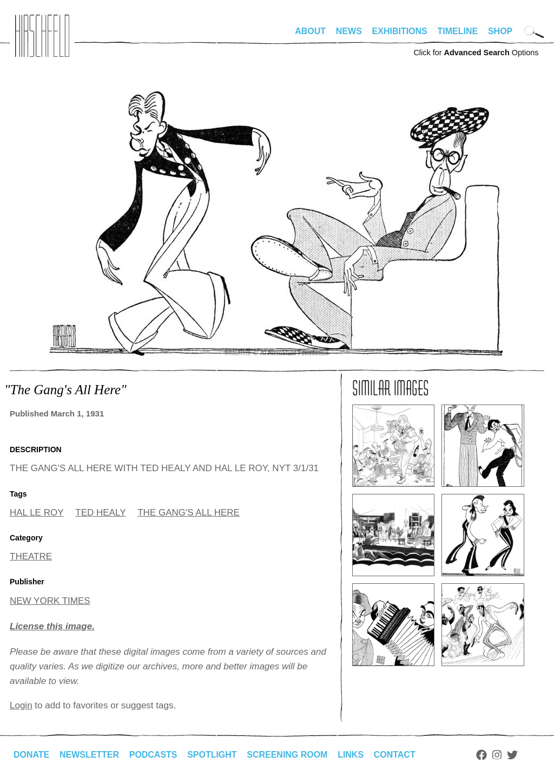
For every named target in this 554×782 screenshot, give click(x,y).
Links (351, 754)
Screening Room (287, 754)
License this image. (52, 626)
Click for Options (475, 52)
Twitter (512, 755)
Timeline (458, 31)
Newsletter (89, 754)
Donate (31, 754)
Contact (395, 754)
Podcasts (153, 754)
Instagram (497, 755)
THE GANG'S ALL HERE (188, 512)
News (349, 31)
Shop (500, 31)
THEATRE (31, 556)
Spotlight (213, 754)
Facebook (482, 755)
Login (21, 705)
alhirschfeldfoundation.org (42, 36)
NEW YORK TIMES (50, 601)
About (310, 31)
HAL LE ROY (37, 512)
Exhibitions (399, 31)
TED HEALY (100, 512)
